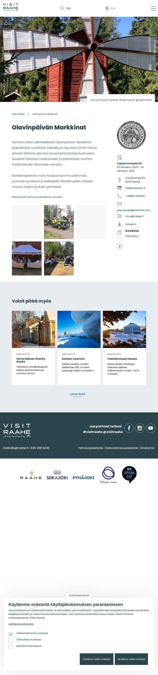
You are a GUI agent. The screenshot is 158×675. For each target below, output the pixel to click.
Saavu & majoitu (44, 9)
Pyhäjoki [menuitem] (10, 516)
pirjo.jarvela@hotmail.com (133, 210)
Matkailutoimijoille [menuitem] (123, 551)
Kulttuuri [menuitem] (10, 473)
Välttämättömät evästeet (32, 633)
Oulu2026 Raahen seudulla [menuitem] (75, 563)
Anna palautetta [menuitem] (67, 522)
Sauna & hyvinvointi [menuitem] (18, 461)
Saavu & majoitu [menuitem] (70, 453)
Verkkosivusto (135, 188)
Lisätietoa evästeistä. (21, 624)
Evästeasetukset (79, 595)
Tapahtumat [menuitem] (16, 551)
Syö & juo (62, 9)
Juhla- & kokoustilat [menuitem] (120, 522)
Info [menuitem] (58, 502)
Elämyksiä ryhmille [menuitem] (119, 516)
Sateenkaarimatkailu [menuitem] (70, 541)
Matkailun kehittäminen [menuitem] (123, 566)
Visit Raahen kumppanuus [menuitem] (125, 560)
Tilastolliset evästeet (28, 639)
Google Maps (135, 216)
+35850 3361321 (135, 196)
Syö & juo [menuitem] (114, 453)
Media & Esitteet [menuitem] (67, 528)
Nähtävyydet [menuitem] (14, 479)
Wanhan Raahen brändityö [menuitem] (126, 590)
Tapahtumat (93, 9)
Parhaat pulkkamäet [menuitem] (70, 581)
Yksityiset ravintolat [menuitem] (120, 510)
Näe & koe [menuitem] (13, 453)
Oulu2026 (109, 9)
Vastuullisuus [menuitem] (65, 535)
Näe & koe (76, 9)
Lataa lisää (77, 394)
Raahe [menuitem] (9, 522)
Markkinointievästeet (29, 646)
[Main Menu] (153, 8)
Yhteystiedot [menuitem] (64, 516)
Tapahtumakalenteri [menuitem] (19, 560)
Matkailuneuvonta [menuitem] (68, 510)
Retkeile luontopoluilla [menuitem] (71, 587)
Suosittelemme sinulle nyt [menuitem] (75, 553)
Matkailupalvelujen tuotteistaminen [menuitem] (120, 582)
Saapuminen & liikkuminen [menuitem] (74, 467)
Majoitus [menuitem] (61, 461)
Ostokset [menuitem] (10, 485)
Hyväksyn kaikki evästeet (96, 659)
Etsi (130, 8)
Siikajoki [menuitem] (9, 510)
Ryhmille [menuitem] (114, 502)
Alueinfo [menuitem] (12, 502)
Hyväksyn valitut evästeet (131, 659)
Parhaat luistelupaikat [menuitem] (71, 569)
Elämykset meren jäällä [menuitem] (72, 575)
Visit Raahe (18, 114)
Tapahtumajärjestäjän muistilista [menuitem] (123, 573)
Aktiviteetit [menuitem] (11, 467)
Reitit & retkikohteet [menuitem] (18, 491)
